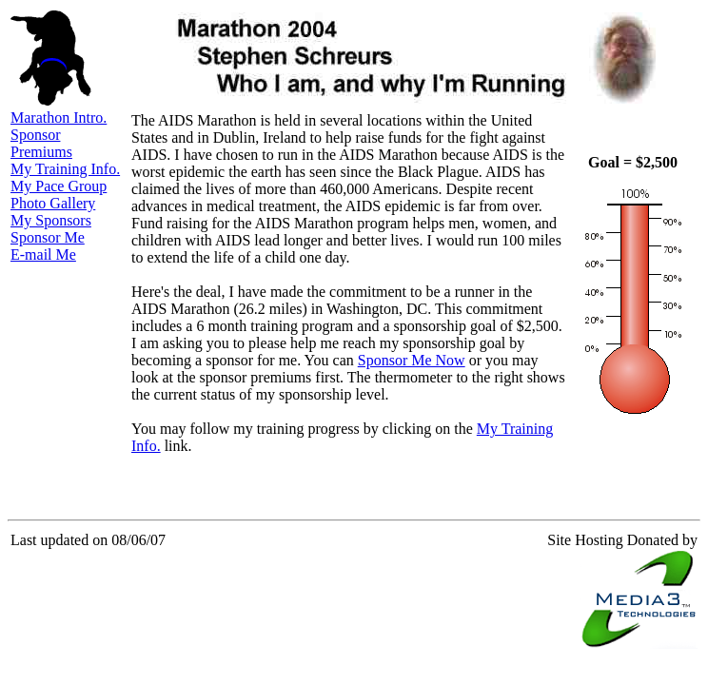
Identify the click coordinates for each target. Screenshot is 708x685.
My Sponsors (50, 220)
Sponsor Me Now (411, 360)
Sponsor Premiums (41, 143)
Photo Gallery (52, 203)
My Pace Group (58, 186)
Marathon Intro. (58, 117)
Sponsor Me (47, 237)
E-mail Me (43, 254)
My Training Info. (65, 169)
